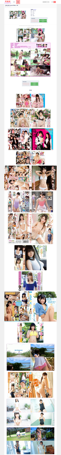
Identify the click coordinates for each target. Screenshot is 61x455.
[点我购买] (34, 9)
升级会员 (43, 21)
